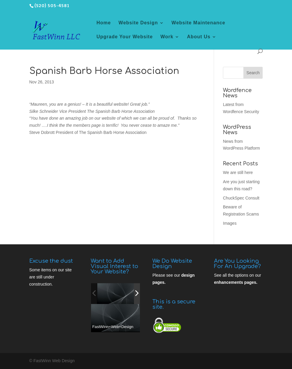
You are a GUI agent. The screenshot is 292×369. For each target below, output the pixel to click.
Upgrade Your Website (125, 37)
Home (104, 23)
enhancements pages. (235, 282)
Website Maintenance (198, 23)
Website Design (138, 23)
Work (166, 37)
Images (230, 223)
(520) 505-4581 (51, 5)
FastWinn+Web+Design (112, 326)
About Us (198, 37)
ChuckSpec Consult (241, 198)
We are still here (238, 172)
